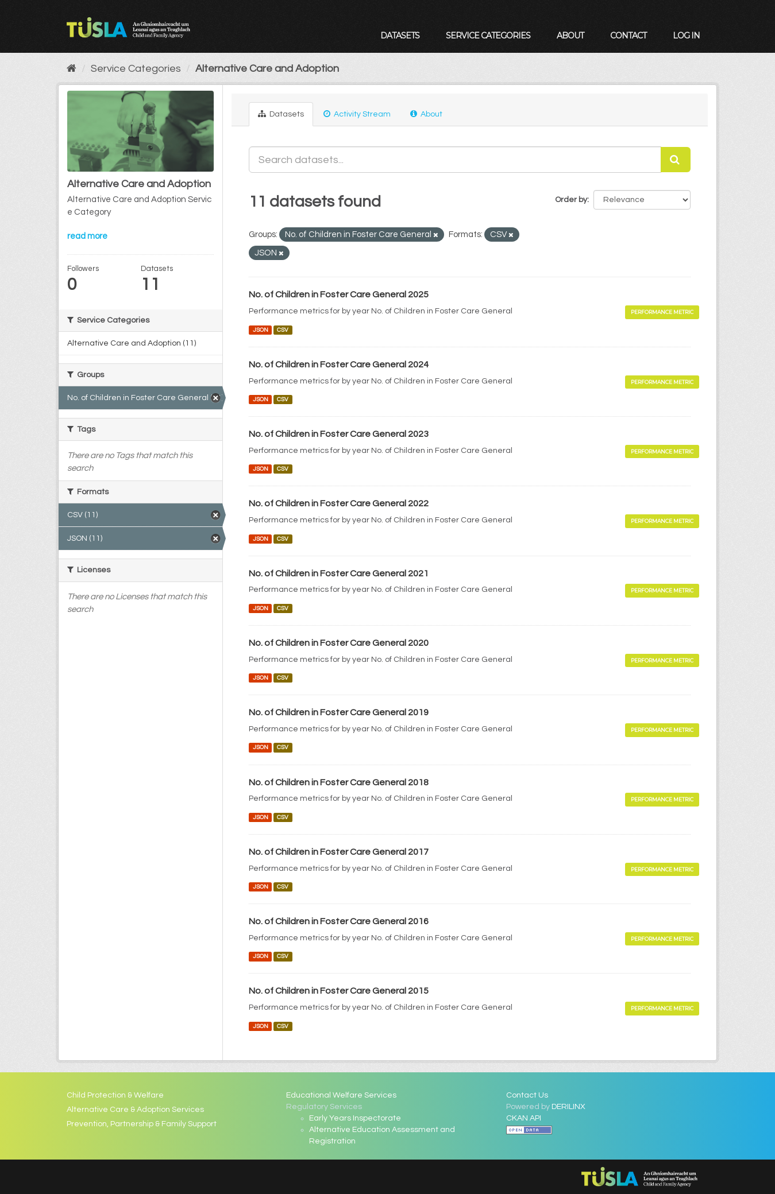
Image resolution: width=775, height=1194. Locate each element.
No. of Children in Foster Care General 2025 (339, 294)
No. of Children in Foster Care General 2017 (339, 851)
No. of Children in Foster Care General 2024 (339, 364)
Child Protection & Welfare (115, 1095)
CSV (282, 330)
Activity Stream (357, 114)
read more (87, 236)
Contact (628, 35)
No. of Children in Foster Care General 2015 (339, 990)
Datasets (399, 35)
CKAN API (523, 1118)
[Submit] (676, 159)
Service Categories (488, 35)
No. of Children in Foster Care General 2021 (339, 573)
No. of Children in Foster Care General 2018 (339, 782)
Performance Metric (662, 312)
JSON (260, 330)
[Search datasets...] (455, 159)
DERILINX (568, 1107)
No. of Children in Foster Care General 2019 (339, 712)
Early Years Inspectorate (355, 1118)
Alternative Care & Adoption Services (135, 1110)
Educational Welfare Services (341, 1095)
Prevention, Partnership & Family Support (142, 1124)
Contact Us (527, 1095)
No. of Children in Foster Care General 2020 (339, 643)
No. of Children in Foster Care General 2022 (339, 503)
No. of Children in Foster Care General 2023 (339, 434)
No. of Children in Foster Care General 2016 (339, 921)
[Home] (71, 68)
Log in (686, 35)
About (570, 35)
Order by (571, 200)
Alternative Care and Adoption (267, 68)
